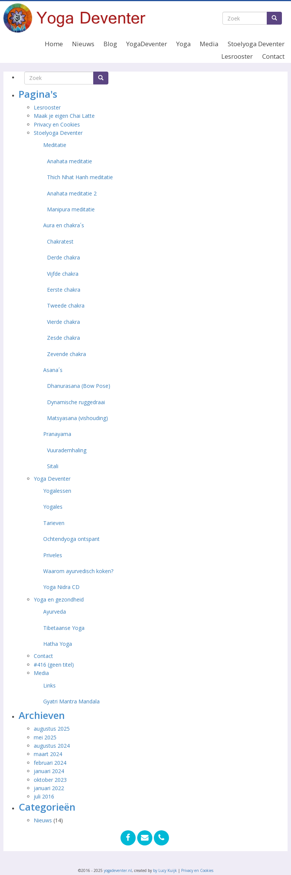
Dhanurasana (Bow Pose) (78, 385)
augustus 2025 (52, 728)
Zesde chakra (63, 337)
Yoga (183, 43)
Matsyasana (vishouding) (77, 418)
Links (49, 685)
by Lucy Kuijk (165, 870)
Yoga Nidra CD (61, 587)
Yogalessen (57, 490)
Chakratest (60, 241)
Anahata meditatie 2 (72, 193)
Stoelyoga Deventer (256, 43)
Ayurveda (54, 611)
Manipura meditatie (71, 209)
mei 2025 (45, 737)
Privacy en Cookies (57, 124)
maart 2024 (48, 754)
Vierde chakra (63, 321)
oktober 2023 (50, 779)
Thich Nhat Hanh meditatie (80, 177)
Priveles (52, 555)
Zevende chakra (66, 354)
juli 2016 (44, 796)
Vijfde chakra (62, 273)
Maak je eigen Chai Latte (65, 115)
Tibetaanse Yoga (63, 627)
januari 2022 (49, 788)
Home (54, 43)
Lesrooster (237, 56)
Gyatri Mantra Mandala (71, 701)
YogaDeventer (146, 43)
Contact (273, 56)
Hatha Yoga (57, 643)
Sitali (52, 466)
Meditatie (54, 144)
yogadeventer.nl (118, 870)
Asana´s (53, 369)
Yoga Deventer (52, 478)
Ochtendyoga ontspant (71, 538)
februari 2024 (50, 762)
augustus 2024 (52, 745)
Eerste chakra (63, 289)
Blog (110, 43)
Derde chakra (63, 257)
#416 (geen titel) (54, 664)
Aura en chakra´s (63, 225)
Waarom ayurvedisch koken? (78, 571)
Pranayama (57, 434)
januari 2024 (49, 771)
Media (209, 43)
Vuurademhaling (66, 450)
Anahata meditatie (69, 161)
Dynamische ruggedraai (76, 402)
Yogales (53, 506)
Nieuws (83, 43)
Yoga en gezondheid (59, 599)
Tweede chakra (65, 305)
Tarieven (53, 523)
